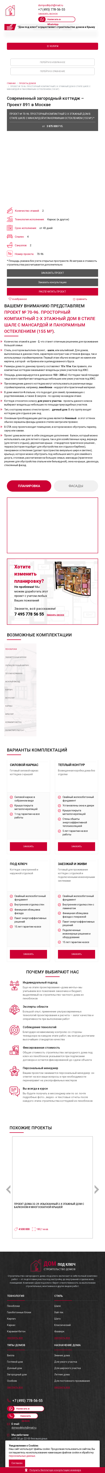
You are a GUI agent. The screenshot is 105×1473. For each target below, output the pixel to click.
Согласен (16, 1463)
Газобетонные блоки (19, 1312)
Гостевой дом (15, 1361)
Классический (62, 1325)
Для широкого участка (67, 1368)
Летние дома (62, 1374)
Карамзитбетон (16, 1331)
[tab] (12, 649)
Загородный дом (17, 1374)
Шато (57, 1318)
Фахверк (59, 1331)
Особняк (12, 1380)
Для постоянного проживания (72, 1380)
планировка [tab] (29, 486)
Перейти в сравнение (52, 71)
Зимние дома (62, 1355)
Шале (57, 1306)
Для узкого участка (65, 1361)
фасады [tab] (76, 486)
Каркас (11, 1325)
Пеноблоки (13, 1306)
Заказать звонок (48, 14)
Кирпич (11, 1318)
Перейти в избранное (52, 62)
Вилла (10, 1355)
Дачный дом (14, 1368)
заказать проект (52, 273)
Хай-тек (58, 1312)
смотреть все (15, 1337)
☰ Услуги (52, 46)
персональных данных (22, 1455)
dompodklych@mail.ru (50, 5)
